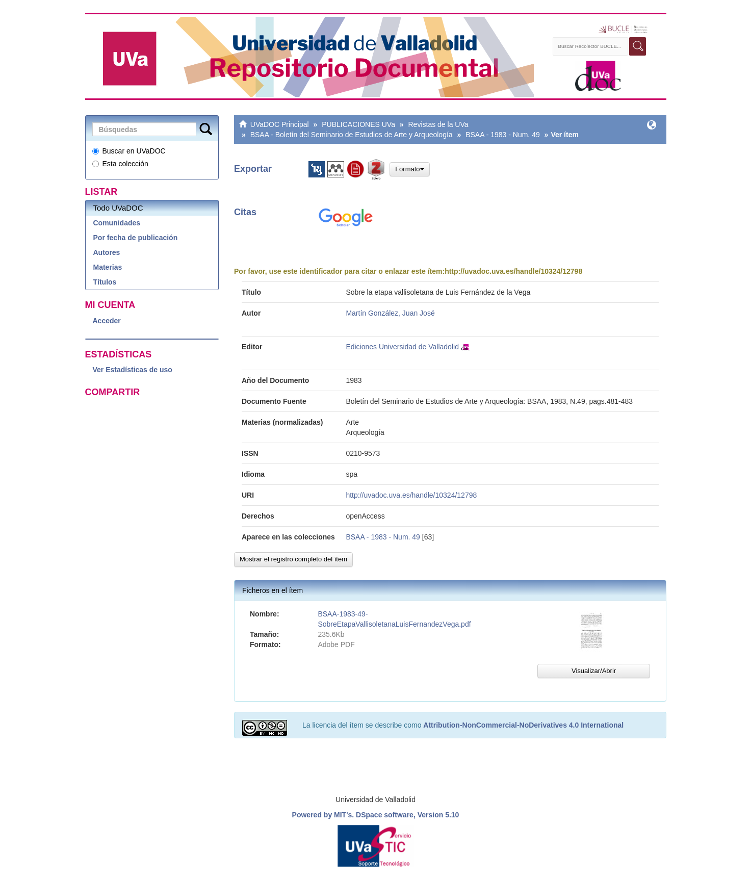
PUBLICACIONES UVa (358, 124)
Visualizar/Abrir (594, 671)
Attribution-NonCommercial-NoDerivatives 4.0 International (523, 725)
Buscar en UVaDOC (129, 151)
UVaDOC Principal (279, 124)
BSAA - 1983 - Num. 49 (502, 135)
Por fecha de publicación (135, 238)
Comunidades (117, 223)
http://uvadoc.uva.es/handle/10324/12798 (513, 271)
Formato (409, 169)
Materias (107, 267)
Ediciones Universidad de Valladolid (402, 347)
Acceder (107, 321)
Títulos (105, 282)
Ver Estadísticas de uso (132, 370)
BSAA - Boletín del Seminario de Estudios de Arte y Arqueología (351, 135)
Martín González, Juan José (390, 313)
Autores (106, 252)
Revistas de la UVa (438, 124)
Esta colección (120, 164)
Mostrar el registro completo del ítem (293, 559)
